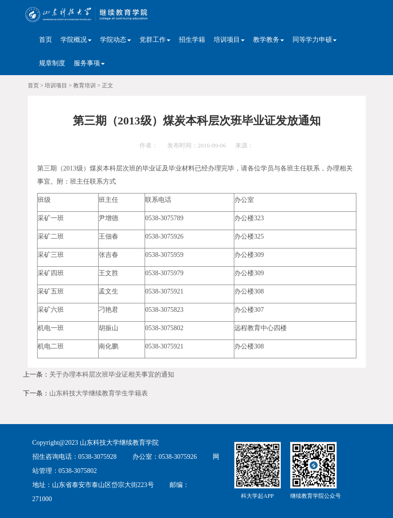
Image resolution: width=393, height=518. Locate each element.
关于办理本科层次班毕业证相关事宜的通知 (111, 374)
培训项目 (56, 85)
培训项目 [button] (229, 39)
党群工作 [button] (154, 39)
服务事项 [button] (89, 63)
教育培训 (84, 85)
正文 (107, 85)
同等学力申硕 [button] (315, 39)
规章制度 (52, 63)
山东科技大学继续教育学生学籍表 (98, 393)
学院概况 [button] (76, 39)
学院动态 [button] (115, 39)
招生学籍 (192, 39)
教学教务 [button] (268, 39)
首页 (45, 39)
